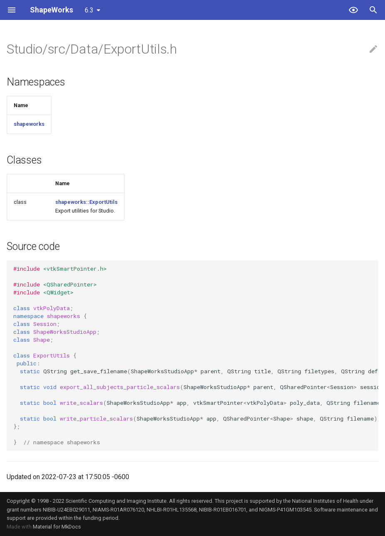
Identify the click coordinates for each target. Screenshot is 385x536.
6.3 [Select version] (89, 10)
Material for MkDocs (57, 527)
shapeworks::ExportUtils (86, 202)
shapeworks (29, 124)
